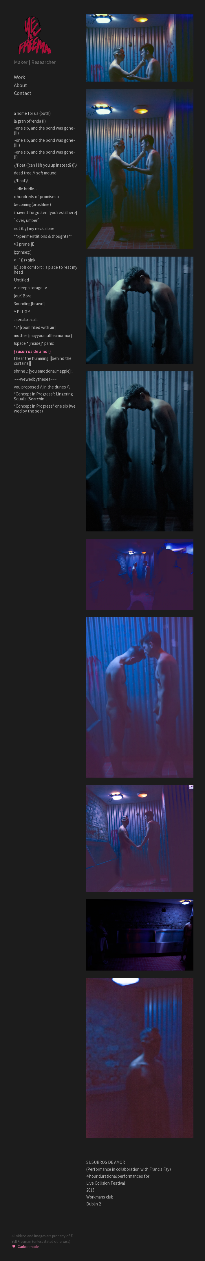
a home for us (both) (32, 113)
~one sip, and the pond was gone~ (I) (44, 154)
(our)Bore (23, 295)
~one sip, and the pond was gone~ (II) (44, 130)
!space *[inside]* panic (34, 343)
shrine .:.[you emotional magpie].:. (43, 371)
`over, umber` (27, 220)
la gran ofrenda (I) (30, 121)
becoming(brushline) (32, 204)
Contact (22, 93)
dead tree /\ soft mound (35, 172)
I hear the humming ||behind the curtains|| (43, 361)
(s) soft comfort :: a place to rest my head (45, 270)
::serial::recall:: (26, 319)
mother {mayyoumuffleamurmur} (43, 335)
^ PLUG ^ (22, 311)
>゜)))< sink (24, 259)
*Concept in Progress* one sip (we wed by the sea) (45, 408)
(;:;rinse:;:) (23, 252)
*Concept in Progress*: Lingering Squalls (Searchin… (43, 396)
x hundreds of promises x (36, 196)
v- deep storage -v (30, 287)
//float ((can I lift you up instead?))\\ (45, 165)
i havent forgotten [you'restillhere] (45, 212)
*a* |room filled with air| (35, 327)
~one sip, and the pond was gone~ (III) (44, 143)
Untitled (21, 279)
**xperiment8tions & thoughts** (43, 236)
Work (19, 77)
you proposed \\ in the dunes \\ (42, 386)
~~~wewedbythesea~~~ (35, 379)
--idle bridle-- (25, 188)
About (20, 85)
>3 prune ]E (24, 244)
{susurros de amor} (32, 351)
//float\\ (21, 180)
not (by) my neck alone (34, 228)
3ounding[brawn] (29, 303)
